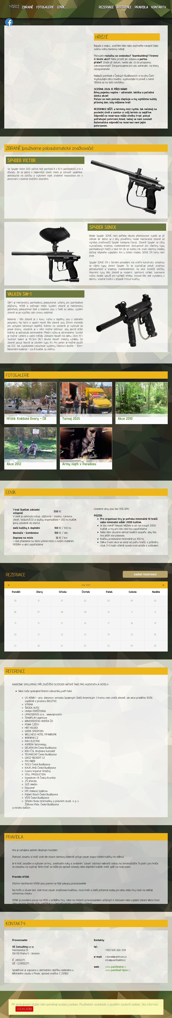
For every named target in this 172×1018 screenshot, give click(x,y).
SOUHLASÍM (24, 1009)
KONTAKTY (158, 7)
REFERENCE (124, 7)
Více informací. (150, 1004)
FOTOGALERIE (45, 7)
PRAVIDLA (141, 7)
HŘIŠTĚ (14, 7)
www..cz (115, 966)
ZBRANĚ (27, 7)
